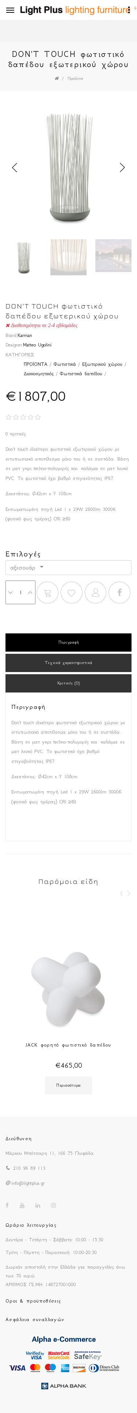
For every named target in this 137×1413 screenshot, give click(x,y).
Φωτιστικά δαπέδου (81, 373)
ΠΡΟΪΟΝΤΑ (35, 364)
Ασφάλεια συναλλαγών (35, 1319)
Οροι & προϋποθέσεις (33, 1301)
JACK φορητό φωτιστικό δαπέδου (68, 1045)
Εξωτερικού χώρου (102, 364)
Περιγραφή (68, 642)
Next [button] (122, 168)
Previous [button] (14, 168)
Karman (25, 335)
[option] (68, 168)
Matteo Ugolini (37, 345)
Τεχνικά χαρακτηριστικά (68, 662)
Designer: (14, 345)
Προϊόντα (75, 78)
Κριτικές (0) (68, 683)
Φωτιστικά (65, 364)
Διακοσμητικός (39, 373)
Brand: (11, 335)
